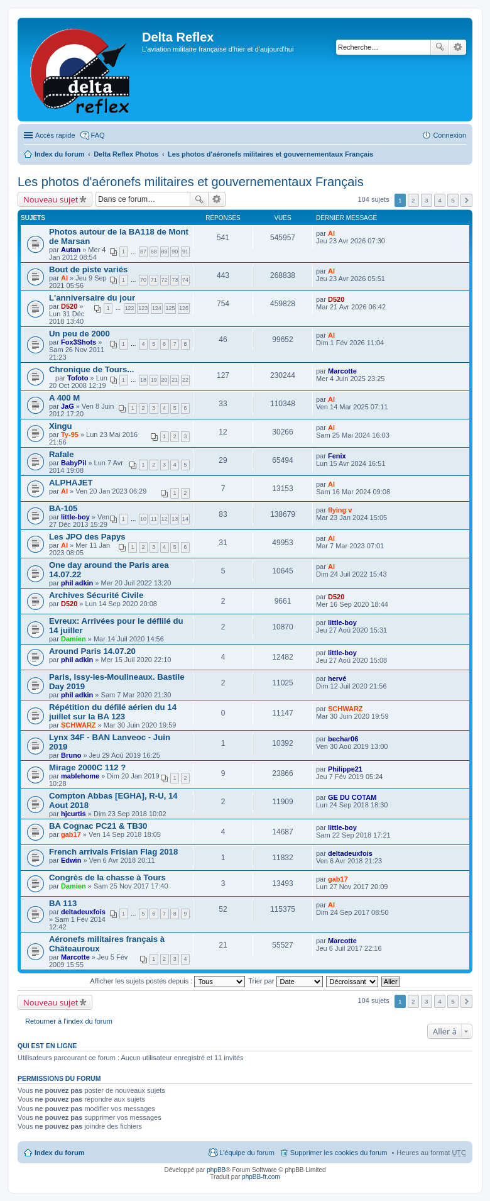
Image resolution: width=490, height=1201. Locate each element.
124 (156, 308)
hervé (337, 678)
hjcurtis (73, 813)
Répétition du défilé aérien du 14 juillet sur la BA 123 (113, 711)
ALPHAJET (71, 482)
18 (143, 380)
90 (175, 251)
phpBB (216, 1169)
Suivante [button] (466, 200)
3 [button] (426, 200)
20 (164, 380)
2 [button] (413, 200)
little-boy (75, 517)
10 (143, 519)
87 (143, 251)
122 (129, 308)
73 (175, 280)
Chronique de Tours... (91, 369)
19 (154, 380)
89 (164, 251)
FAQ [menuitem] (98, 135)
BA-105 (63, 508)
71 (154, 280)
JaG (67, 406)
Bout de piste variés (88, 269)
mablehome (80, 776)
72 (164, 280)
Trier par (285, 981)
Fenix (337, 456)
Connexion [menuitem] (449, 135)
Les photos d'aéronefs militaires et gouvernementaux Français (270, 154)
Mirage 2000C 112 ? (87, 767)
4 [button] (440, 200)
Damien (73, 639)
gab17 (71, 834)
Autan (70, 249)
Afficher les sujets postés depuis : (167, 981)
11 (154, 519)
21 (175, 380)
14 (185, 519)
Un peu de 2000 (79, 333)
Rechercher (439, 47)
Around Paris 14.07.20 (92, 651)
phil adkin (77, 583)
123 (143, 308)
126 (183, 308)
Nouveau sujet (50, 199)
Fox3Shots (78, 342)
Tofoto (77, 378)
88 (154, 251)
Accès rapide (55, 135)
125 (170, 308)
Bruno (71, 755)
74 (185, 280)
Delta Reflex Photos (126, 154)
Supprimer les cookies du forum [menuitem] (339, 1152)
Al (331, 233)
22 (185, 380)
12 (164, 519)
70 (143, 280)
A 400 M (64, 397)
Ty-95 (70, 434)
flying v (340, 510)
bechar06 (343, 739)
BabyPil (73, 463)
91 (185, 251)
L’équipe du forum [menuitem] (246, 1152)
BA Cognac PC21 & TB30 (98, 826)
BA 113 (63, 903)
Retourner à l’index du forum (68, 1021)
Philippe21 (345, 769)
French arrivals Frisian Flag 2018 (113, 851)
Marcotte (342, 371)
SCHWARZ (78, 725)
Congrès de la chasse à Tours (107, 877)
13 (175, 519)
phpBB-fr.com (261, 1176)
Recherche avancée (457, 47)
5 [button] (453, 200)
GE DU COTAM (352, 797)
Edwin (71, 860)
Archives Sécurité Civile (96, 595)
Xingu (60, 426)
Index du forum (59, 154)
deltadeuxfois (350, 853)
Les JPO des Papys (87, 536)
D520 (69, 306)
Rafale (61, 454)
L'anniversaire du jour (92, 297)
